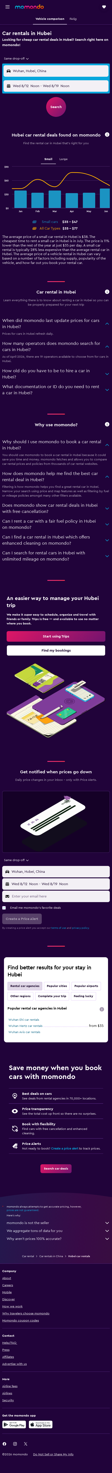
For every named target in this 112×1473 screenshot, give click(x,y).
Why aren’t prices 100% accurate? (58, 1238)
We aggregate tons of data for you (58, 1231)
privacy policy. (80, 928)
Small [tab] (48, 159)
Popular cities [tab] (57, 986)
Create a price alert (64, 1148)
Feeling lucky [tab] (83, 996)
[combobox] (16, 58)
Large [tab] (63, 159)
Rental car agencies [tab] (24, 986)
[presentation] (101, 1009)
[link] (56, 636)
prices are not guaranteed (22, 1210)
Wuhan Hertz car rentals (25, 1026)
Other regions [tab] (20, 996)
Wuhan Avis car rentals (24, 1032)
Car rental (28, 1256)
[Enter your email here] (60, 896)
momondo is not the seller (58, 1223)
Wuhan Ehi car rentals (23, 1019)
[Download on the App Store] (41, 1424)
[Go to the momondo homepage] (29, 6)
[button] (7, 7)
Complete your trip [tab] (52, 996)
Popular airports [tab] (86, 986)
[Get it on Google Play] (14, 1424)
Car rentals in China (51, 1256)
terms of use (58, 928)
